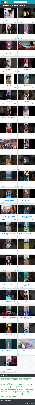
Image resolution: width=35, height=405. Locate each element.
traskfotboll (3, 394)
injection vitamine (4, 384)
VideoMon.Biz (31, 403)
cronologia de (30, 381)
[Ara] (20, 2)
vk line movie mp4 (11, 394)
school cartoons (22, 381)
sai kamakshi (19, 386)
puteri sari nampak (13, 396)
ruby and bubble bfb (5, 379)
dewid (20, 379)
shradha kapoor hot (27, 379)
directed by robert (4, 396)
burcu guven (18, 394)
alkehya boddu (4, 389)
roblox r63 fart (4, 391)
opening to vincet (12, 389)
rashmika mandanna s (5, 386)
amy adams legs (21, 384)
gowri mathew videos (5, 381)
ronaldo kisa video (20, 389)
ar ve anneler (25, 391)
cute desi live (18, 391)
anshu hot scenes (29, 389)
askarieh (13, 386)
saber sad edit (11, 391)
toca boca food (13, 384)
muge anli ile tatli (14, 379)
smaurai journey (14, 381)
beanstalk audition (29, 384)
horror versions (27, 386)
